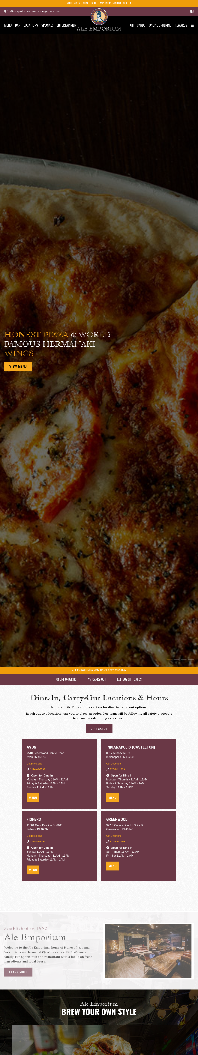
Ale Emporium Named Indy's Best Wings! (99, 670)
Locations (31, 25)
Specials (47, 25)
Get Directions (34, 763)
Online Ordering (160, 25)
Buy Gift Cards (129, 679)
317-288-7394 (37, 841)
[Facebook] (191, 11)
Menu (8, 25)
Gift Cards (137, 25)
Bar (17, 25)
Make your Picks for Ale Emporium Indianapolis (99, 3)
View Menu (18, 366)
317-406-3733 (37, 769)
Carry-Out (97, 679)
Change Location (49, 11)
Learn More (18, 973)
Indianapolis (14, 11)
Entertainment (67, 25)
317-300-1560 (117, 841)
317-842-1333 (117, 769)
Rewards (181, 25)
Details (31, 11)
